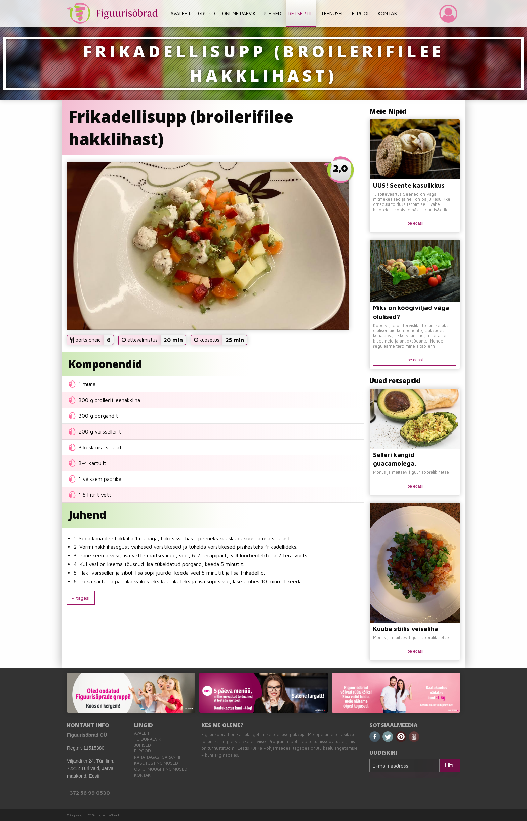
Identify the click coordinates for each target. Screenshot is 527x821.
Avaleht (142, 733)
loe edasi (415, 223)
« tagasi (80, 598)
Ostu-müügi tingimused (160, 769)
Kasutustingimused (156, 763)
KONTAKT (389, 13)
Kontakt (143, 775)
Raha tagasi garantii (157, 757)
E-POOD (361, 13)
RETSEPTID (301, 13)
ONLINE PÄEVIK (239, 13)
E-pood (142, 751)
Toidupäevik (147, 739)
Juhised (142, 745)
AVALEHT (180, 13)
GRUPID (206, 13)
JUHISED (272, 13)
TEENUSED (333, 13)
